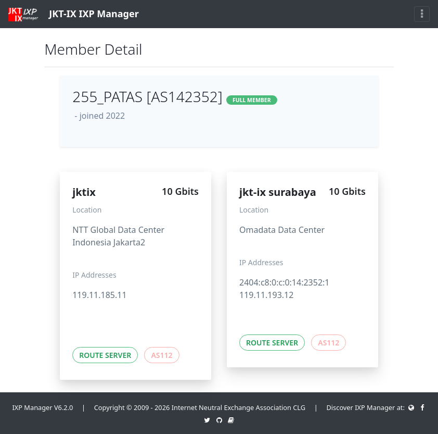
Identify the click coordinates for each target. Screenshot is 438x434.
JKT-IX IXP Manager (73, 14)
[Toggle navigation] (422, 14)
